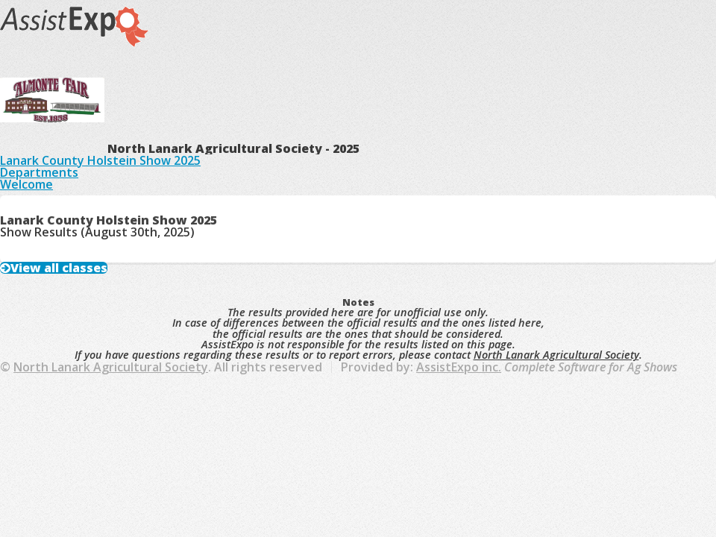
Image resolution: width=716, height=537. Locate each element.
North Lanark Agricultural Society (556, 355)
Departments (39, 172)
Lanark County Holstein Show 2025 (100, 160)
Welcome (26, 184)
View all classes (58, 268)
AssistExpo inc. (458, 367)
